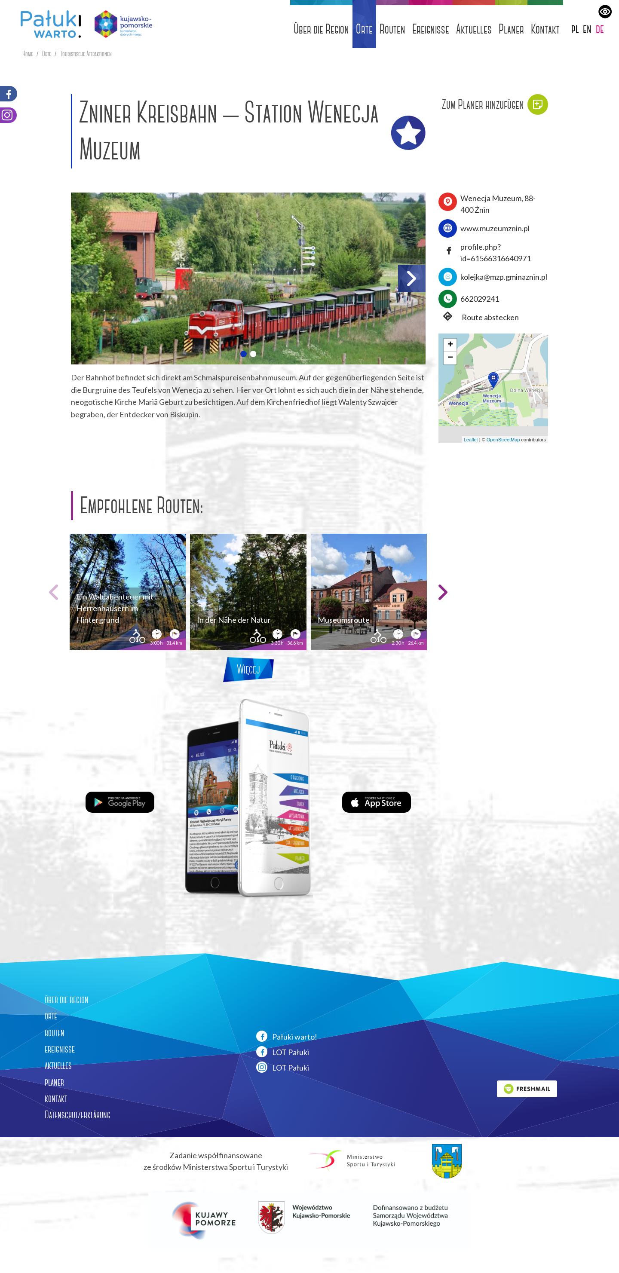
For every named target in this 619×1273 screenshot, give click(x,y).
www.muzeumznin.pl (495, 228)
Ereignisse (430, 29)
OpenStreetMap (503, 439)
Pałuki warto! (286, 1036)
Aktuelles (474, 29)
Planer (511, 29)
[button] (243, 354)
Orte (364, 29)
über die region (67, 999)
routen (54, 1032)
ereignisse (60, 1049)
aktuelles (58, 1065)
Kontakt (545, 29)
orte (51, 1016)
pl (575, 28)
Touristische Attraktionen (86, 54)
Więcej (248, 669)
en (587, 28)
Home (27, 54)
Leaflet (471, 439)
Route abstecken (478, 317)
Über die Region (321, 29)
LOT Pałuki (282, 1051)
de (600, 28)
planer (54, 1082)
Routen (392, 29)
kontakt (56, 1098)
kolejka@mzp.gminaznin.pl (503, 277)
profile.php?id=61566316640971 (495, 252)
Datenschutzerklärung (77, 1114)
